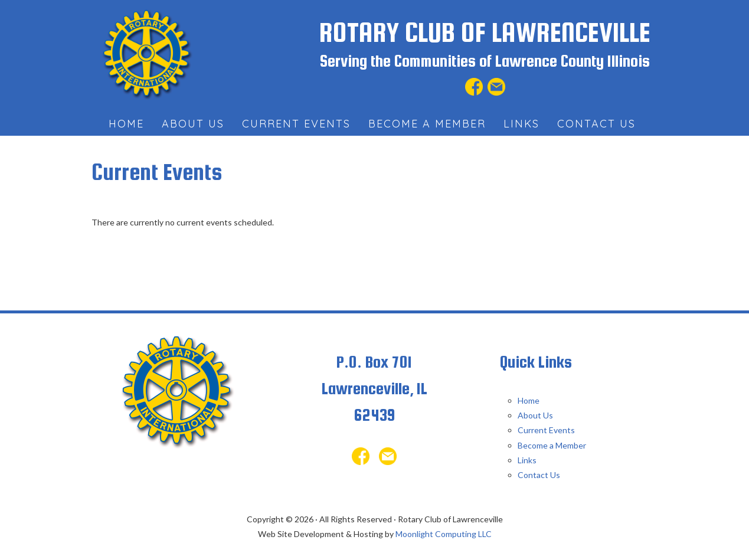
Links (527, 460)
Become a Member (552, 445)
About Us (535, 415)
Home (528, 400)
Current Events (546, 430)
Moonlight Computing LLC (443, 534)
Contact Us (539, 475)
